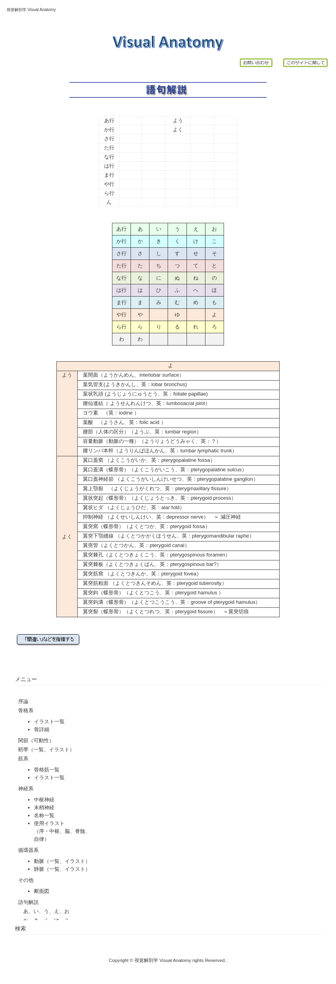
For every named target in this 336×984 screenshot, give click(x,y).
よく (178, 130)
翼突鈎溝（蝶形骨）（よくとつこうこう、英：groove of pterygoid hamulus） (169, 602)
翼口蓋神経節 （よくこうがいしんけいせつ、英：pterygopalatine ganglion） (168, 479)
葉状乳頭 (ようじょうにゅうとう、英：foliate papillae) (145, 394)
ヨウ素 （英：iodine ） (108, 413)
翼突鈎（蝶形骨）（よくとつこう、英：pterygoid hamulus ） (153, 593)
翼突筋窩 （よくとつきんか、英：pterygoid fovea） (142, 574)
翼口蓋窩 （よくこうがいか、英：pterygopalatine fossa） (149, 460)
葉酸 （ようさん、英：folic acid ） (122, 422)
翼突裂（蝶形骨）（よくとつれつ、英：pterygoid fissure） (150, 611)
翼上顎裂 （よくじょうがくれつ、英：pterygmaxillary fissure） (154, 488)
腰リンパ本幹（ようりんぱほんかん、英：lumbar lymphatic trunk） (160, 451)
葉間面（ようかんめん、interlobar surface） (133, 375)
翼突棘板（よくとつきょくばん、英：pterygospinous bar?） (152, 564)
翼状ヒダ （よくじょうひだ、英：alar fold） (131, 507)
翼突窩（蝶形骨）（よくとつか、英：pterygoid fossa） (146, 526)
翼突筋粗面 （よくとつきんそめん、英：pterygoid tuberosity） (152, 583)
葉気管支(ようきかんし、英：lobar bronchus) (135, 384)
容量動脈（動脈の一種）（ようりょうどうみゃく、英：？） (152, 441)
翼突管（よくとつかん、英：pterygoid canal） (136, 545)
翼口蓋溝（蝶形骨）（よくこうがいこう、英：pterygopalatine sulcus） (164, 469)
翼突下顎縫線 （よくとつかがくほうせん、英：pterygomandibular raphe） (166, 536)
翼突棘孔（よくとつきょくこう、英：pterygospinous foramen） (156, 555)
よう (178, 120)
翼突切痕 (238, 611)
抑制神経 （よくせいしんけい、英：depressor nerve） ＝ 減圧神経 (159, 517)
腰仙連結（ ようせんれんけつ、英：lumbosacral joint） (144, 403)
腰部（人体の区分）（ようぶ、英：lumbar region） (140, 432)
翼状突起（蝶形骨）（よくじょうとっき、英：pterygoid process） (159, 498)
